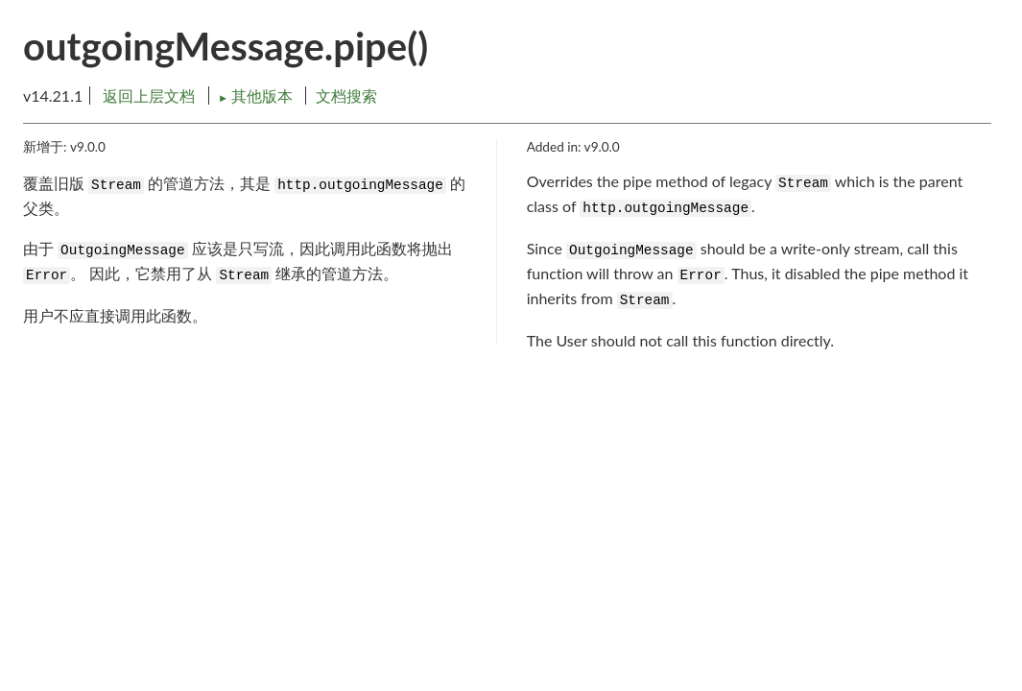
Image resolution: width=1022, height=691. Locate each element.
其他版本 (257, 95)
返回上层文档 (149, 95)
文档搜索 (346, 95)
